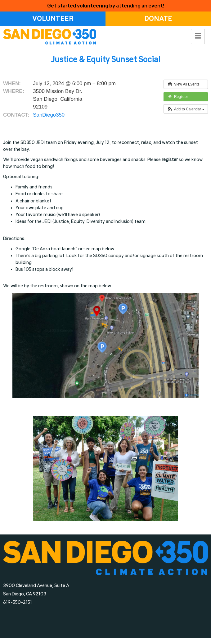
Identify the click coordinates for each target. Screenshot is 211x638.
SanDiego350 (49, 115)
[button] (186, 109)
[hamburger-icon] (198, 36)
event (155, 6)
